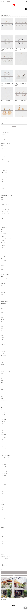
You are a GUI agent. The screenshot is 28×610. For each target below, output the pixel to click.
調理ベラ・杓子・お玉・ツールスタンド (7, 455)
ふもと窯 (2, 186)
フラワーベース (4, 466)
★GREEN (2, 527)
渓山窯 (2, 285)
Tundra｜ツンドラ (4, 227)
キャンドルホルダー (4, 471)
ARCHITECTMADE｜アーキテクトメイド (6, 141)
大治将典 (2, 335)
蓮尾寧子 (2, 197)
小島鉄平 (2, 294)
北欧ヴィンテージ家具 (4, 409)
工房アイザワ (2, 290)
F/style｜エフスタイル (4, 177)
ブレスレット (3, 520)
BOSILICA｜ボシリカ (4, 170)
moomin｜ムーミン (4, 222)
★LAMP (2, 552)
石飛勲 (2, 229)
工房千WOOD (3, 292)
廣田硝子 (2, 199)
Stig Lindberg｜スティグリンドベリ (6, 371)
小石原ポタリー (3, 287)
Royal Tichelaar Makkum (4, 357)
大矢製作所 (2, 337)
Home (2, 15)
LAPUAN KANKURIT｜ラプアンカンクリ (6, 296)
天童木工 (2, 378)
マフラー (3, 496)
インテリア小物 (4, 464)
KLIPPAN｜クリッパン (4, 281)
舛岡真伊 (2, 312)
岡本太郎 (2, 339)
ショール (3, 498)
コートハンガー (4, 550)
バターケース (3, 441)
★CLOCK (2, 482)
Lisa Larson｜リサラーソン (4, 301)
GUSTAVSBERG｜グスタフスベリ (5, 193)
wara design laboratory (4, 400)
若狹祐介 (2, 396)
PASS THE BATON (3, 355)
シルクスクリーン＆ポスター (6, 161)
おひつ (2, 444)
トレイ (2, 480)
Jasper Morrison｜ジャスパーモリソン (6, 238)
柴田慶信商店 (2, 364)
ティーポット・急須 (4, 421)
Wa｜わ (2, 389)
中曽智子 (2, 328)
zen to (1, 407)
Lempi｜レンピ (4, 216)
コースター (3, 428)
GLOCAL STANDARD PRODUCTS (5, 190)
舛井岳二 (2, 310)
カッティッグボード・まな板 (6, 457)
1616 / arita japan (3, 233)
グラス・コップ (4, 419)
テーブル (3, 150)
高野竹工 (2, 373)
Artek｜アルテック (3, 145)
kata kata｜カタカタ (3, 276)
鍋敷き (2, 439)
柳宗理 (2, 403)
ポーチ (2, 491)
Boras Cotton (2, 168)
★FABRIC (2, 504)
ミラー (2, 543)
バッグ (2, 493)
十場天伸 (2, 258)
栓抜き (2, 446)
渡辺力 (2, 398)
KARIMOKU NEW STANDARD (5, 274)
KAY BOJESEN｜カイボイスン (5, 278)
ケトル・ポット (4, 435)
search (8, 1)
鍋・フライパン (4, 448)
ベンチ (2, 148)
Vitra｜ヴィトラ (3, 387)
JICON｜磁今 (2, 240)
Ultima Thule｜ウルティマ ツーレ (6, 213)
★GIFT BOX (2, 554)
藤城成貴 (2, 181)
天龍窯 (2, 380)
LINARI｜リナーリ (3, 299)
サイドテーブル (4, 545)
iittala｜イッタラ (3, 202)
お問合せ (2, 564)
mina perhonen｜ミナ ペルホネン (6, 225)
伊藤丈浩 (2, 231)
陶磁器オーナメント (4, 159)
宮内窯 (2, 317)
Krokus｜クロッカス (4, 139)
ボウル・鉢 (3, 414)
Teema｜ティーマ (4, 220)
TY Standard (3, 234)
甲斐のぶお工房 (3, 265)
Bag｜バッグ (3, 245)
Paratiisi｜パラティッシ (5, 134)
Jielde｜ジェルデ (3, 242)
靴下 (2, 500)
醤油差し (3, 432)
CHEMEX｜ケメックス (4, 172)
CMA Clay (3, 236)
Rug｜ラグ (3, 252)
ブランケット (3, 507)
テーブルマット (4, 511)
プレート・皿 (3, 412)
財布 (2, 502)
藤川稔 (2, 179)
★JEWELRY (5, 15)
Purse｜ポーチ (4, 247)
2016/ (1, 330)
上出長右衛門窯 (3, 272)
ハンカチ (3, 514)
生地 (2, 152)
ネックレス (3, 518)
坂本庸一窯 (3, 351)
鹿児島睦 (2, 269)
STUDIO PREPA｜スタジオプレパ (5, 362)
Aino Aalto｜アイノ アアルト (5, 204)
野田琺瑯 (2, 333)
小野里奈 (2, 342)
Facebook (14, 575)
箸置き (2, 426)
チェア (2, 536)
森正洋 (2, 321)
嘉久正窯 (2, 267)
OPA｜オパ (2, 353)
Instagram (14, 573)
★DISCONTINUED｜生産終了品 (5, 556)
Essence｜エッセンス (5, 211)
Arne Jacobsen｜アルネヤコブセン (5, 143)
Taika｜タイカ (4, 218)
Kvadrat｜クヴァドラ (4, 283)
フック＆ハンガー (4, 473)
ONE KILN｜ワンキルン (4, 344)
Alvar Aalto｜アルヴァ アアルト (6, 209)
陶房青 (2, 382)
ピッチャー (3, 423)
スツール (3, 541)
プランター (3, 529)
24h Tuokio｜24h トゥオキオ (6, 132)
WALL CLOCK (4, 484)
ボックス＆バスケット (5, 475)
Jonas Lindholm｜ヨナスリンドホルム (6, 256)
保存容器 (3, 450)
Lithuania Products (3, 303)
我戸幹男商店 (2, 188)
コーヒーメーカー (4, 437)
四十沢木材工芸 (3, 156)
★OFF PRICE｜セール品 (4, 558)
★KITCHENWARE (3, 434)
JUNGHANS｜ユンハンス (4, 260)
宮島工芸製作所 (3, 319)
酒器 (2, 430)
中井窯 (2, 326)
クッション (3, 505)
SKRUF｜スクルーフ (4, 369)
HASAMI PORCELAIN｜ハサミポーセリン (6, 195)
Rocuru (3, 392)
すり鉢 (2, 453)
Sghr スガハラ (3, 360)
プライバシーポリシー (4, 565)
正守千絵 (2, 308)
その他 (2, 254)
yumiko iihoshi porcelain (4, 405)
